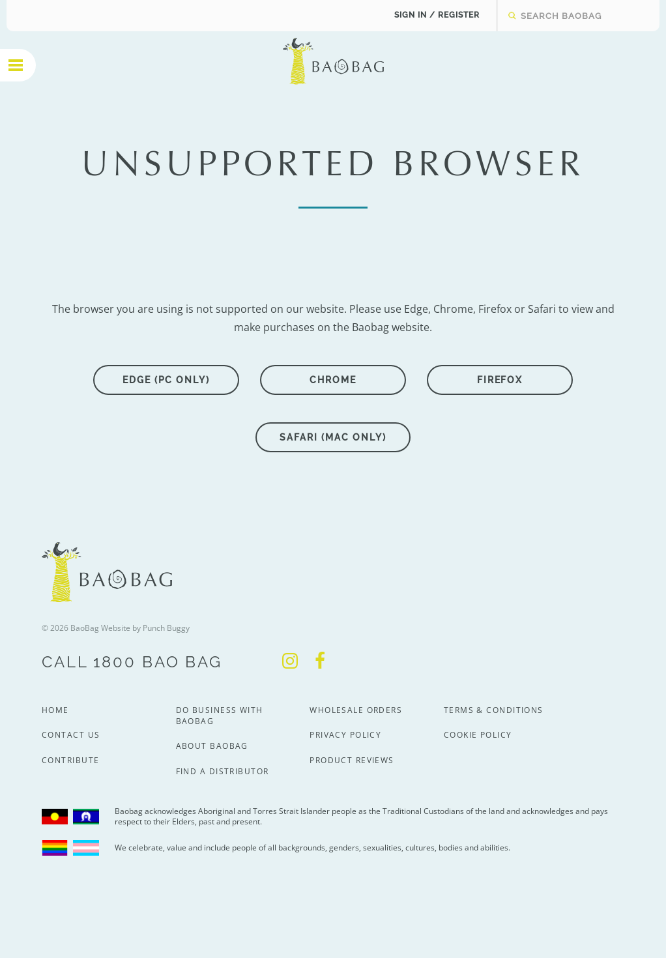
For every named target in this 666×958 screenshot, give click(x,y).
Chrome (333, 380)
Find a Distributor (222, 771)
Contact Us (71, 734)
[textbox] (569, 15)
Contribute (70, 760)
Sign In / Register (437, 15)
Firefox (500, 380)
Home (55, 710)
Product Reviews (352, 760)
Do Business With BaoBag (219, 715)
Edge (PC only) (166, 380)
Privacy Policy (345, 734)
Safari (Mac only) (333, 437)
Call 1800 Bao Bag (132, 661)
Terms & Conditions (493, 710)
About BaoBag (212, 745)
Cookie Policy (478, 734)
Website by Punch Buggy (145, 627)
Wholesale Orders (356, 710)
